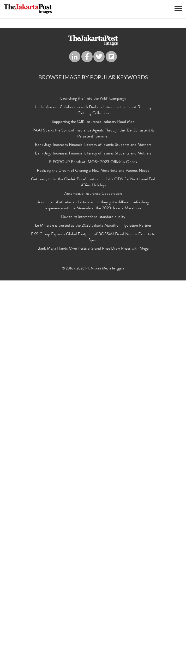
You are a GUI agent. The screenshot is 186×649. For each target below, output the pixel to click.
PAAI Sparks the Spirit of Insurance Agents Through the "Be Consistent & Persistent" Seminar (93, 502)
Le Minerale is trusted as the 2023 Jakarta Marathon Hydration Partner (93, 594)
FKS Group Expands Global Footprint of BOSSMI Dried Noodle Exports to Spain (93, 606)
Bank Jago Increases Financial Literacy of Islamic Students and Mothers (93, 514)
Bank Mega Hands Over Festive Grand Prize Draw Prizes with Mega (93, 617)
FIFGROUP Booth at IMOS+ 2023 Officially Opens (93, 531)
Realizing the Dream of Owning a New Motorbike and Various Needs (93, 539)
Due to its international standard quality (93, 586)
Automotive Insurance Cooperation (93, 562)
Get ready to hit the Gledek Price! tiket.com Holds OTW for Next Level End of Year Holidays (93, 551)
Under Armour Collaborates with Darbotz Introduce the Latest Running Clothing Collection (93, 479)
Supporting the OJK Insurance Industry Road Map (93, 491)
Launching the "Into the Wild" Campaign (93, 467)
